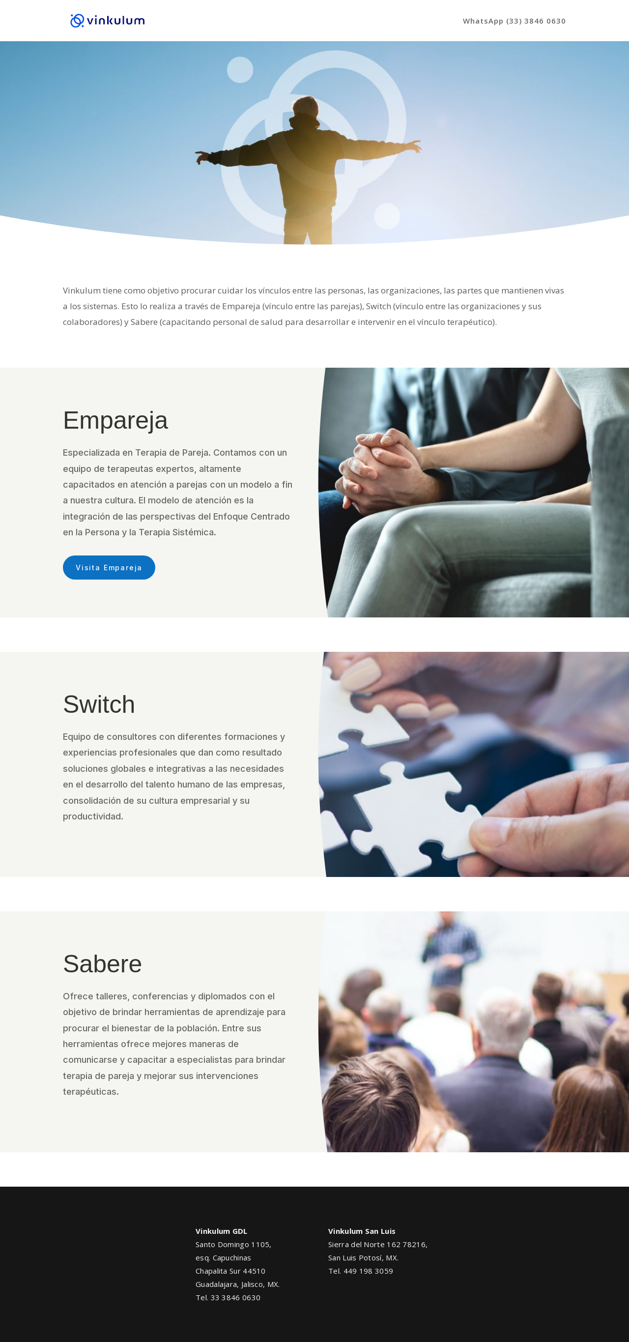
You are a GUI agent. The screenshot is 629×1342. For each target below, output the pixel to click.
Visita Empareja (109, 567)
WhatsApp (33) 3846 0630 (514, 21)
